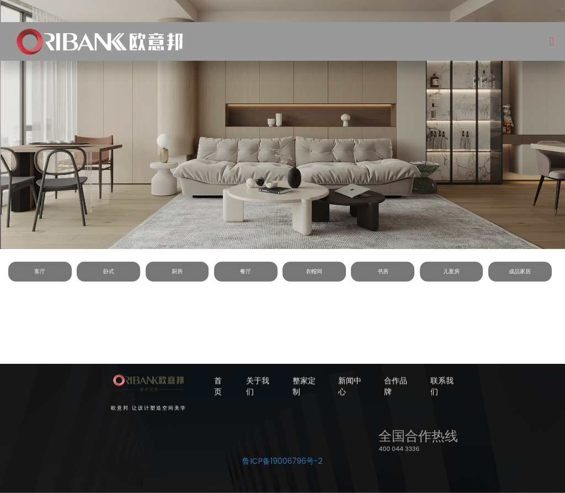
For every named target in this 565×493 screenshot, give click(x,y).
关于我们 (257, 387)
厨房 (177, 271)
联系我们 (442, 387)
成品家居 (520, 271)
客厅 (39, 271)
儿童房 (451, 271)
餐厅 (245, 271)
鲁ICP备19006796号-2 (282, 461)
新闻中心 (349, 387)
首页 (218, 387)
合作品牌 (395, 387)
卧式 (108, 271)
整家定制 (304, 387)
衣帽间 (314, 271)
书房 (382, 271)
